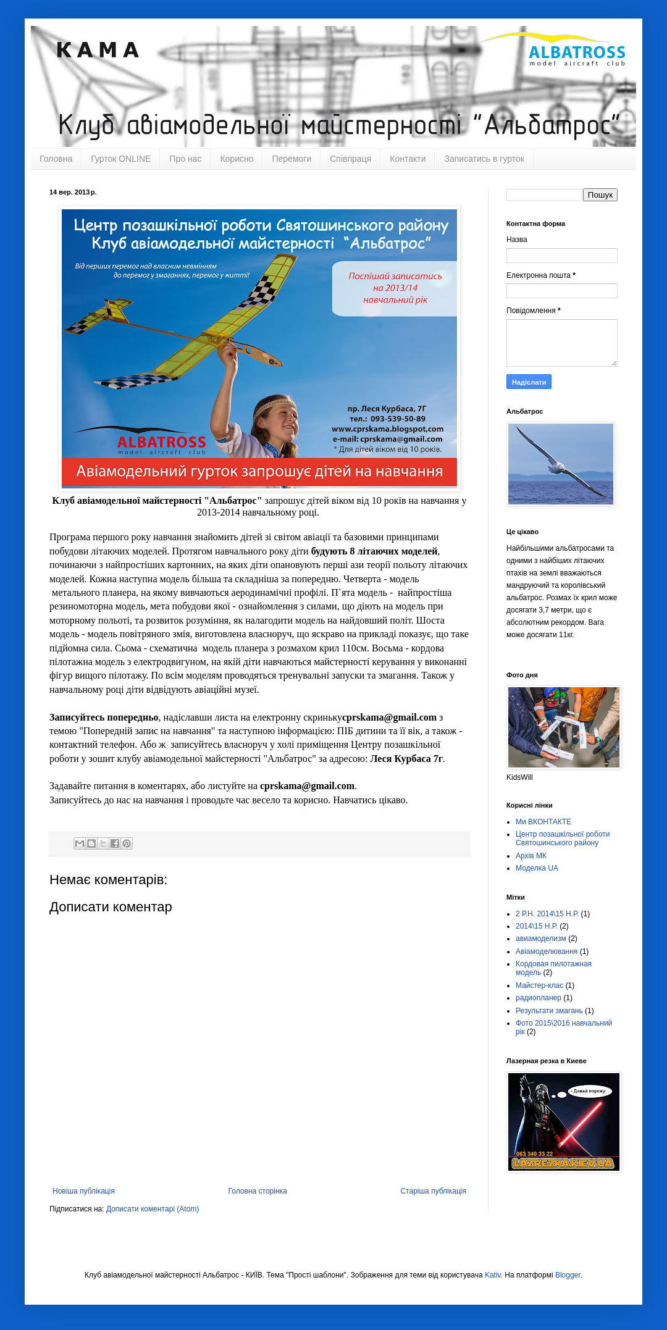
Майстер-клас (539, 985)
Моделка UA (537, 868)
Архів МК (531, 855)
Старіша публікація (433, 1191)
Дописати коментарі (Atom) (152, 1209)
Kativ (493, 1275)
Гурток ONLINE (121, 159)
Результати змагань (549, 1010)
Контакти (408, 159)
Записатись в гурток (484, 159)
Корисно (236, 159)
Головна (56, 159)
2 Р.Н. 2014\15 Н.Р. (547, 914)
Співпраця (350, 159)
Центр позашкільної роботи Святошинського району (563, 838)
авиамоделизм (541, 938)
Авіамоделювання (546, 951)
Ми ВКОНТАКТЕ (543, 822)
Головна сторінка (258, 1191)
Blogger (568, 1275)
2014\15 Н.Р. (537, 926)
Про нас (185, 159)
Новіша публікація (83, 1191)
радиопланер (538, 997)
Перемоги (291, 159)
